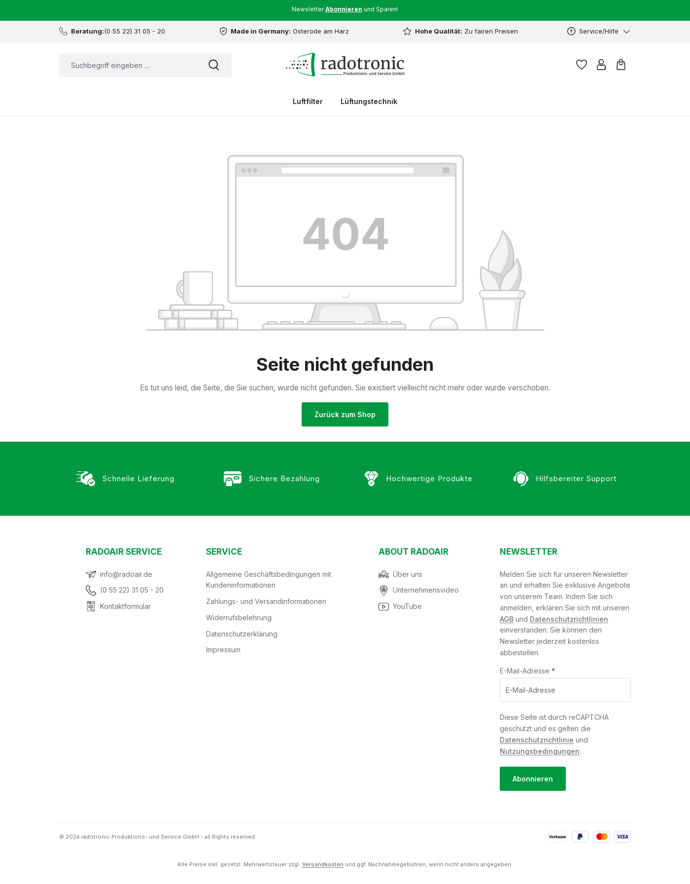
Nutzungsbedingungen (540, 751)
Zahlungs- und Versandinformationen (266, 601)
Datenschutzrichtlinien (569, 619)
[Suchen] (214, 65)
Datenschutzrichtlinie (537, 740)
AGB (507, 619)
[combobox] (127, 65)
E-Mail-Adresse (527, 671)
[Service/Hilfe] (599, 31)
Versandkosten (323, 864)
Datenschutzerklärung (241, 634)
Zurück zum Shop (345, 414)
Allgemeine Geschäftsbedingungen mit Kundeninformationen (268, 580)
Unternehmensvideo (426, 590)
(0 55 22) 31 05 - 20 (132, 590)
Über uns (407, 574)
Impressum (223, 649)
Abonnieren (533, 779)
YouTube (407, 606)
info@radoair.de (126, 574)
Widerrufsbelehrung (239, 617)
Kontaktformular (125, 606)
